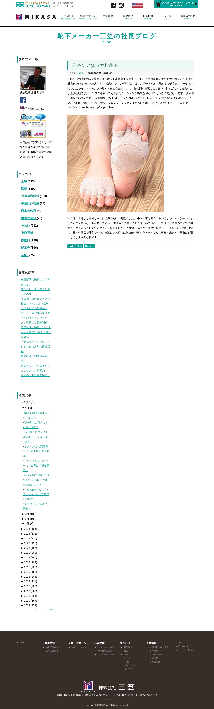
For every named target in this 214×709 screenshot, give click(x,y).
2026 (25, 402)
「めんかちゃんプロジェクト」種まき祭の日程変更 (36, 494)
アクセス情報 (156, 654)
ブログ (179, 642)
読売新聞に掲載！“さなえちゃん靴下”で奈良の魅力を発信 (36, 480)
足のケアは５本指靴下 (95, 65)
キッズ (127, 658)
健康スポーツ (130, 665)
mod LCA (48, 610)
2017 (25, 567)
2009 (25, 605)
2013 (25, 586)
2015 (25, 576)
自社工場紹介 (52, 647)
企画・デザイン (79, 647)
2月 (25, 518)
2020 (25, 552)
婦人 (126, 651)
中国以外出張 (30, 203)
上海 (24, 181)
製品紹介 (128, 647)
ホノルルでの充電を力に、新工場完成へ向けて (36, 451)
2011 (25, 595)
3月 (25, 514)
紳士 (126, 654)
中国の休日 (29, 218)
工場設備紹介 (52, 651)
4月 (25, 407)
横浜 (24, 188)
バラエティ (129, 669)
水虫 (80, 246)
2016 (25, 571)
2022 (25, 543)
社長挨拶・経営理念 (159, 647)
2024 (25, 533)
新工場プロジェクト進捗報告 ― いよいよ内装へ (35, 436)
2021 (25, 548)
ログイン (107, 699)
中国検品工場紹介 (106, 651)
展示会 (26, 247)
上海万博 (27, 232)
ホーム (23, 642)
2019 (25, 557)
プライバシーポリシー (186, 650)
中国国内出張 (30, 196)
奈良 (24, 255)
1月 (25, 523)
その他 (26, 225)
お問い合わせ (182, 646)
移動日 (26, 240)
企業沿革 (154, 658)
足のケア (89, 246)
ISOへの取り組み (106, 654)
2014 (25, 581)
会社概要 (154, 651)
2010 (25, 600)
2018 (25, 562)
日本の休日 (29, 210)
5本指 (71, 246)
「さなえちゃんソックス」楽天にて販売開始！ (36, 465)
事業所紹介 (155, 662)
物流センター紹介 (106, 647)
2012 (25, 591)
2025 (25, 528)
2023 (25, 538)
